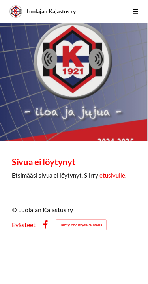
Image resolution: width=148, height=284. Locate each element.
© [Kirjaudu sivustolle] (15, 209)
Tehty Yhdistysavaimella (81, 224)
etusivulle (112, 175)
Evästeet (24, 225)
